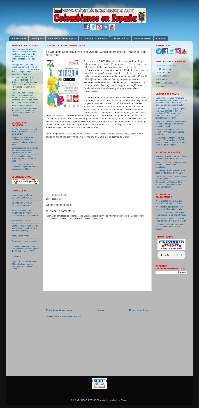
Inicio (100, 310)
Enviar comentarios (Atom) (69, 316)
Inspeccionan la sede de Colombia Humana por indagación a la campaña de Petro (24, 141)
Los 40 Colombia (162, 72)
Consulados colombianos (94, 38)
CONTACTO (17, 256)
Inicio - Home (19, 38)
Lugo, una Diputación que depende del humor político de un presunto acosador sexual (170, 123)
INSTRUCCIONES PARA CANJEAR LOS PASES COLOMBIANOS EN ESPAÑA (25, 213)
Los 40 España (162, 76)
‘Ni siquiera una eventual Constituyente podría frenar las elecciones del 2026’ (25, 166)
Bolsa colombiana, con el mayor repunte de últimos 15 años (24, 158)
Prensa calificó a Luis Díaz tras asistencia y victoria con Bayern (169, 202)
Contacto (161, 38)
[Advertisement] (97, 300)
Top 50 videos (161, 79)
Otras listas (160, 86)
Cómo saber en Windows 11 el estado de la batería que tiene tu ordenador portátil (169, 184)
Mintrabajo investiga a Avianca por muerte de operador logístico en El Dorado (25, 150)
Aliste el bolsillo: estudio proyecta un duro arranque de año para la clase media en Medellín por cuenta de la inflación (24, 110)
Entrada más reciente (59, 310)
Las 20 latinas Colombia (165, 65)
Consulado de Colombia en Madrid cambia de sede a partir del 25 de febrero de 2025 (25, 248)
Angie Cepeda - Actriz (21, 221)
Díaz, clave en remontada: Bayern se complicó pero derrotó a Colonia (170, 214)
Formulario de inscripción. (125, 67)
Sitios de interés (142, 38)
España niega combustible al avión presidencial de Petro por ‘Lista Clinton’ (25, 131)
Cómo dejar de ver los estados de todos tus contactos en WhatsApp (170, 171)
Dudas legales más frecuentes (25, 241)
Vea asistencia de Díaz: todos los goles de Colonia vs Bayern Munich (170, 219)
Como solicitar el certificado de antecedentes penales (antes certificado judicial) (25, 228)
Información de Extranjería (62, 38)
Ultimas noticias (121, 38)
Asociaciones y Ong (20, 236)
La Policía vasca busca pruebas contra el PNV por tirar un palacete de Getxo (170, 132)
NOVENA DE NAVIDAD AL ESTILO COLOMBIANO (23, 204)
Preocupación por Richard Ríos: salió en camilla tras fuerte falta (169, 208)
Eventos (58, 199)
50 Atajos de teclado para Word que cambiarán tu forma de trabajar (171, 157)
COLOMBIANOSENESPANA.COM (86, 400)
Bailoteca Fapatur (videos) (166, 83)
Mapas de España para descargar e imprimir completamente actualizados (171, 164)
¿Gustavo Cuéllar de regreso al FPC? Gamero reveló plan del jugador (169, 226)
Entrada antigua (138, 310)
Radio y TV (37, 38)
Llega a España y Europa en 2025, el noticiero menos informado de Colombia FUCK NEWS (25, 265)
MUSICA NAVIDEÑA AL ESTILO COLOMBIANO (22, 196)
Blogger (124, 400)
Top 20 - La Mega (163, 69)
